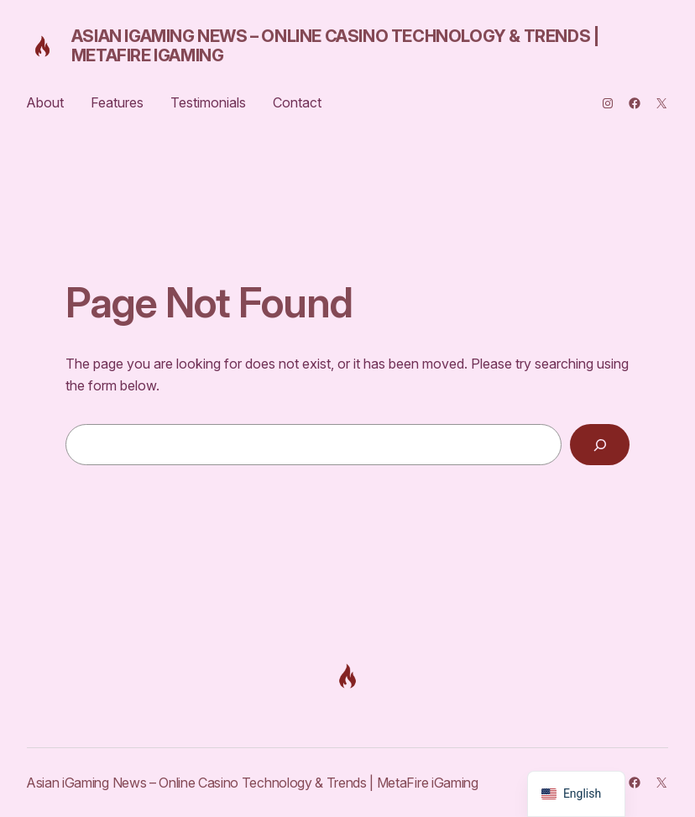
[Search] (600, 445)
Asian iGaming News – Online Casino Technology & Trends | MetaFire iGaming (335, 45)
